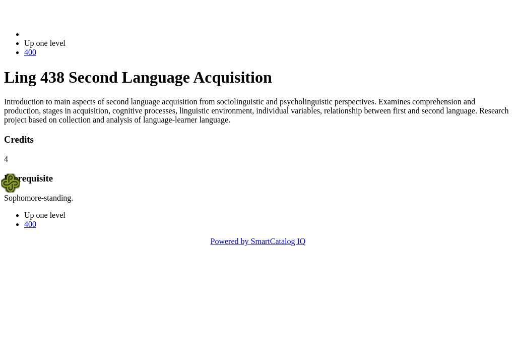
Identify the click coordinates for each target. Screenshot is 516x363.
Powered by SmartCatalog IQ (258, 241)
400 (30, 52)
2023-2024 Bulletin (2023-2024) (77, 34)
